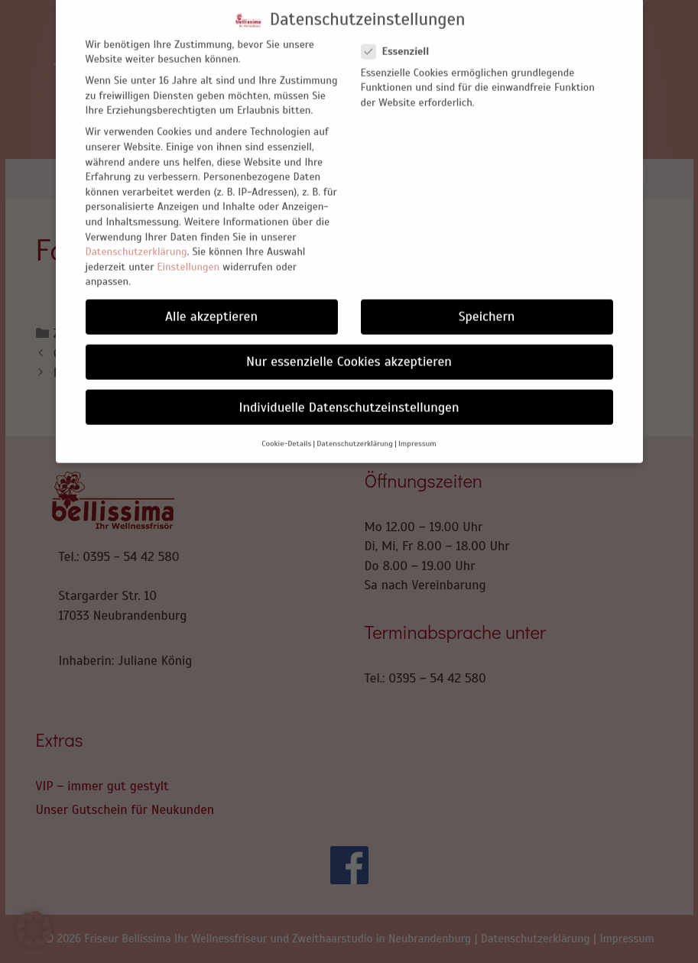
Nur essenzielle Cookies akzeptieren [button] (349, 347)
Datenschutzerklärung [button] (355, 429)
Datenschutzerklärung (136, 237)
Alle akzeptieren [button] (211, 302)
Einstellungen (188, 252)
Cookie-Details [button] (286, 429)
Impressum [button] (417, 429)
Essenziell (400, 38)
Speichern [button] (487, 302)
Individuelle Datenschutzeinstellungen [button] (349, 392)
